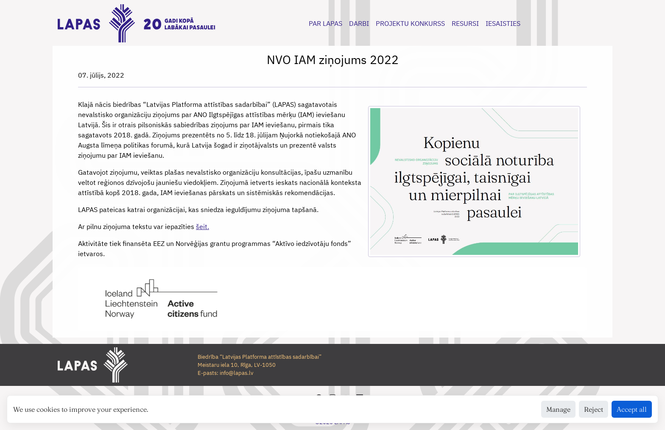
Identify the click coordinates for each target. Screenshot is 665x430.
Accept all (632, 409)
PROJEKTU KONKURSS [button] (410, 23)
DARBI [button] (359, 23)
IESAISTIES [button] (503, 23)
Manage (558, 409)
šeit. (202, 226)
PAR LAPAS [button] (325, 23)
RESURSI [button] (465, 23)
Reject (593, 409)
